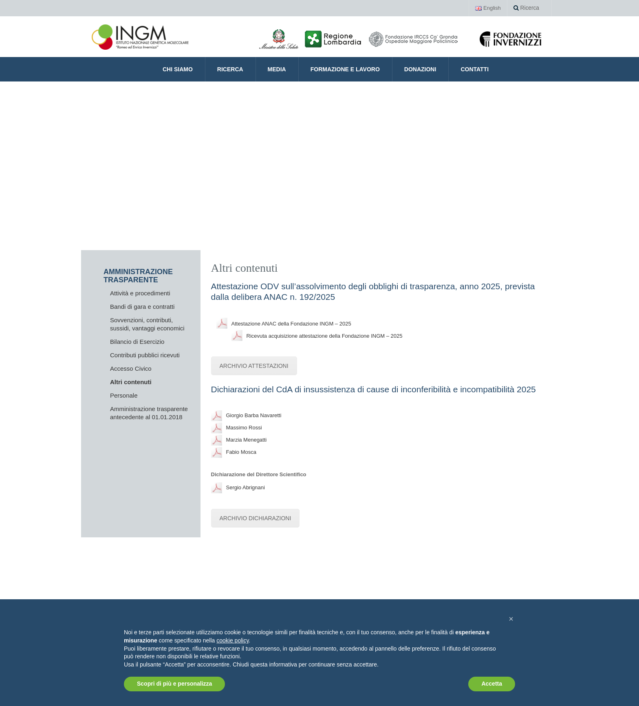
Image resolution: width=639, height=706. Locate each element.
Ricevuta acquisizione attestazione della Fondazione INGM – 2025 (325, 336)
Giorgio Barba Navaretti (254, 415)
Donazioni (420, 69)
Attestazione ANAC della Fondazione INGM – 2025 (291, 324)
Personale (124, 395)
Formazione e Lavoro (345, 69)
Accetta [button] (491, 683)
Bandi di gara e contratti (142, 306)
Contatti (475, 69)
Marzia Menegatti (246, 440)
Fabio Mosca (241, 452)
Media (277, 69)
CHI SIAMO (178, 69)
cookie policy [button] (232, 640)
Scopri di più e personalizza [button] (174, 683)
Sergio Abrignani (245, 487)
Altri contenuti (131, 381)
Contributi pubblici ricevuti (145, 355)
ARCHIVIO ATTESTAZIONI (254, 366)
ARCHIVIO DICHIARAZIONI (255, 518)
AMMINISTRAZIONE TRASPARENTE (138, 276)
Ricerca (527, 8)
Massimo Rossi (244, 427)
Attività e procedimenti (140, 293)
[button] (511, 618)
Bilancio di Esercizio (137, 341)
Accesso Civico (131, 368)
